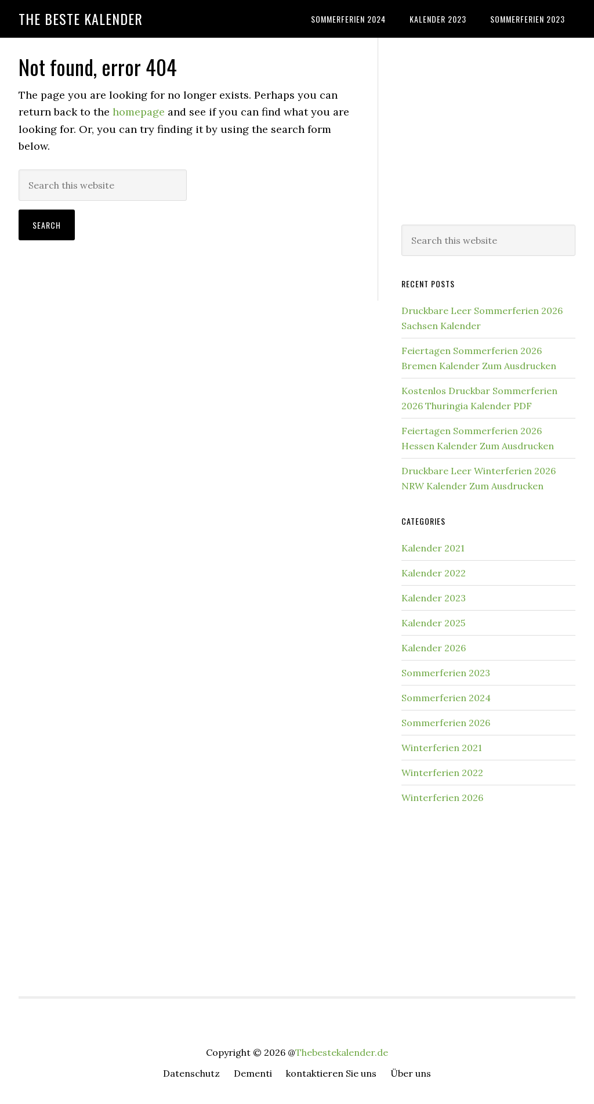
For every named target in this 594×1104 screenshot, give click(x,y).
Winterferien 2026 (442, 797)
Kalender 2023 (433, 598)
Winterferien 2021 (441, 747)
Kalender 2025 (433, 623)
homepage (139, 111)
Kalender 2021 (433, 548)
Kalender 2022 (433, 573)
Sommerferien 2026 (445, 722)
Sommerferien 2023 (445, 673)
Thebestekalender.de (341, 1052)
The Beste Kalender (81, 18)
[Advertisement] (488, 128)
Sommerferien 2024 (446, 697)
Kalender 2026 (433, 648)
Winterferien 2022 (442, 772)
